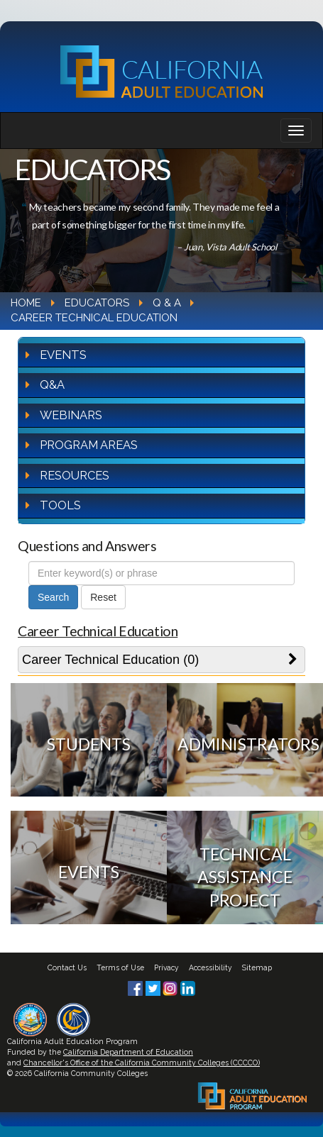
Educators (97, 302)
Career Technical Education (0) (110, 660)
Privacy (166, 967)
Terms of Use (120, 967)
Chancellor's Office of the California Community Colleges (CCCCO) (141, 1062)
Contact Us (67, 967)
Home (26, 302)
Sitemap (257, 967)
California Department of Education (128, 1052)
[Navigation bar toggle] (296, 130)
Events (63, 355)
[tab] (161, 659)
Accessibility (210, 967)
